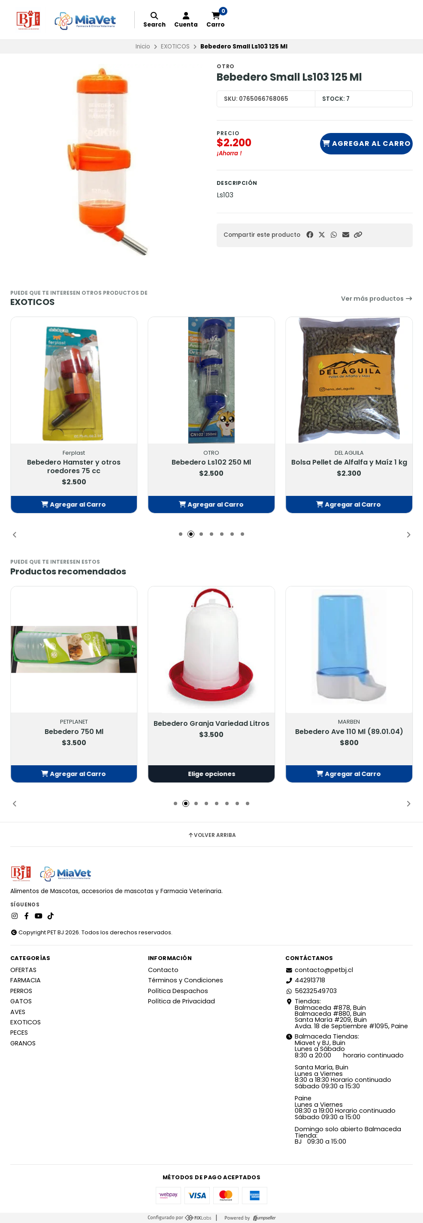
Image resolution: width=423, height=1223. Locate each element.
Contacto (163, 970)
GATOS (21, 1001)
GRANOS (23, 1043)
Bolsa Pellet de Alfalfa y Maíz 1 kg (349, 462)
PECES (19, 1033)
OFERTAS (23, 970)
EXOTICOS (175, 46)
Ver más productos (377, 299)
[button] (358, 235)
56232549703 (311, 991)
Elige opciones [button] (211, 774)
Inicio (143, 46)
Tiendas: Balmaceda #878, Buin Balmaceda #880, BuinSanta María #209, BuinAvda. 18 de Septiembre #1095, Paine (346, 1013)
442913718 (305, 980)
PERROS (21, 991)
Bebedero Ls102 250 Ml (211, 462)
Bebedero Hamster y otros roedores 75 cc (74, 466)
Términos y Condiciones (185, 980)
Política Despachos (178, 991)
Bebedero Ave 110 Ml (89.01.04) (349, 732)
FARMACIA (25, 980)
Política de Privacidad (181, 1001)
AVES (17, 1012)
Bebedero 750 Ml (74, 732)
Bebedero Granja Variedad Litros (211, 724)
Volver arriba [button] (211, 835)
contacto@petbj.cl (319, 970)
